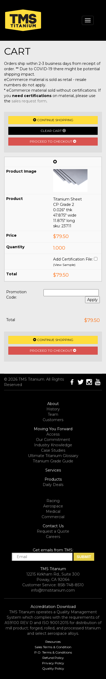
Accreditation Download (53, 606)
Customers (53, 419)
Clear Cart (53, 131)
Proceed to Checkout (53, 141)
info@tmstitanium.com (53, 590)
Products (53, 479)
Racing (53, 500)
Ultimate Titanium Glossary (53, 455)
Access (53, 434)
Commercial (53, 516)
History (53, 409)
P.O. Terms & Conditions (53, 652)
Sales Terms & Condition (53, 647)
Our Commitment (53, 439)
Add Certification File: (73, 259)
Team (53, 414)
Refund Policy (53, 658)
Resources (53, 642)
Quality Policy (53, 668)
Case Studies (53, 450)
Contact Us (53, 526)
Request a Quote (53, 531)
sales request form (29, 101)
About (53, 403)
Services (53, 470)
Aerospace (53, 506)
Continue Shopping (53, 120)
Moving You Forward (53, 428)
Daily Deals (53, 484)
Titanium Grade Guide (53, 461)
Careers (53, 536)
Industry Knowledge (53, 445)
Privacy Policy (53, 663)
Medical (53, 511)
